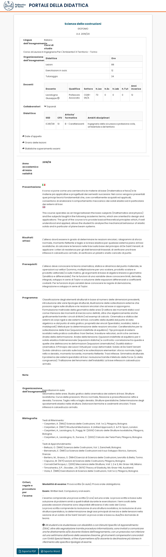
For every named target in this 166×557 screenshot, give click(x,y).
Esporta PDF (27, 551)
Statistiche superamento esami (42, 148)
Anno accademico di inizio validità (29, 168)
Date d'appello (33, 136)
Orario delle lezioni (35, 142)
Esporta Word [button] (50, 551)
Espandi (50, 106)
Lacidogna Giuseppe (52, 96)
